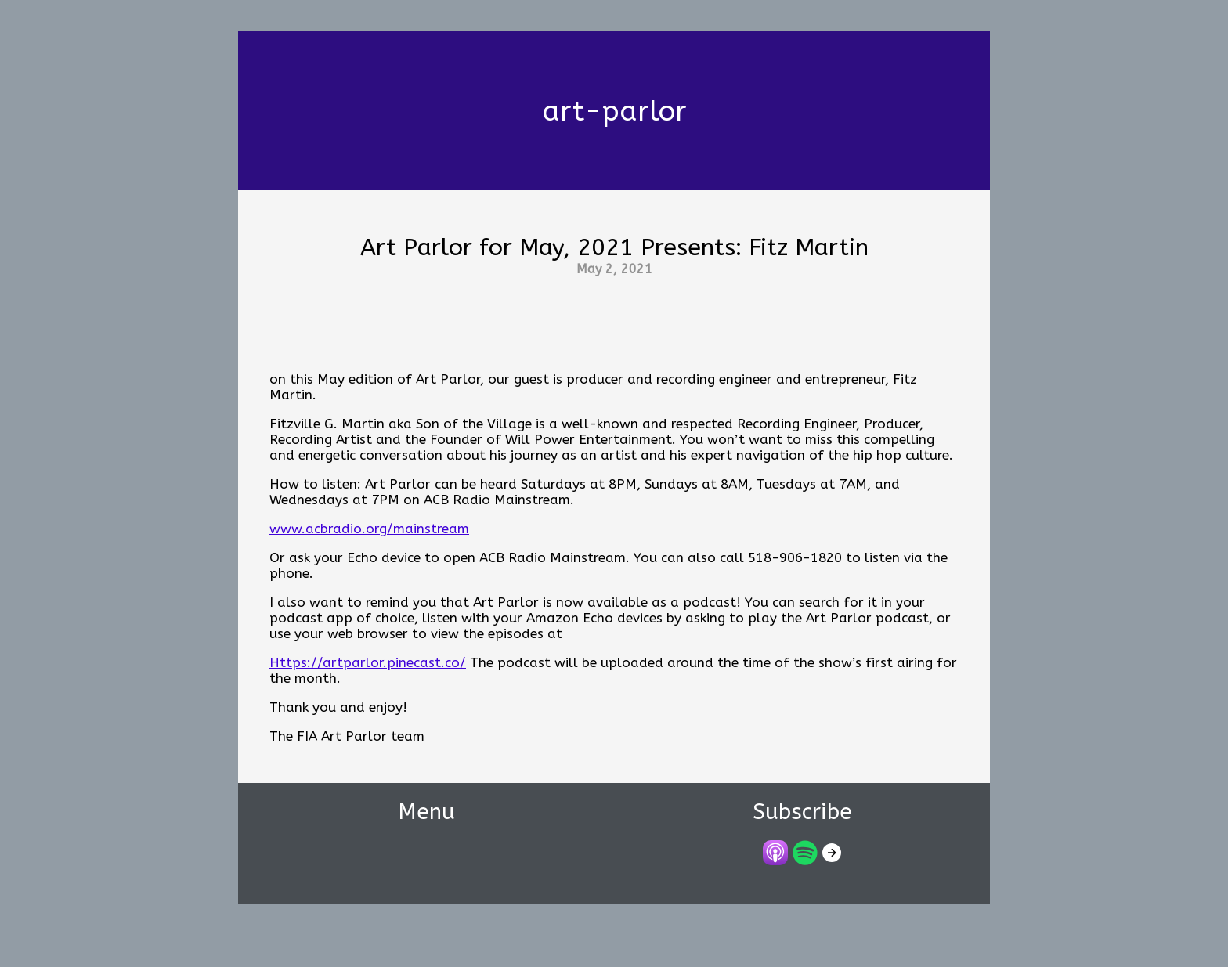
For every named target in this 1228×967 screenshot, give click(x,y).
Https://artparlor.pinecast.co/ (367, 662)
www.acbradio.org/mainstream (369, 528)
